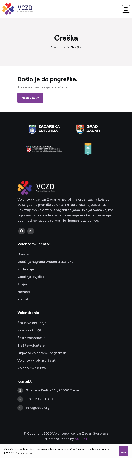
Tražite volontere (31, 345)
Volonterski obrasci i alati (36, 360)
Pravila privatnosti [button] (24, 453)
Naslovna (58, 47)
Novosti (23, 292)
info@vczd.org (38, 408)
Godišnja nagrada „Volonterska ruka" (45, 262)
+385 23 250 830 (39, 399)
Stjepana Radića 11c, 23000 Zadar (53, 390)
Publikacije (25, 269)
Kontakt (23, 299)
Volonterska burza (31, 368)
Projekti (23, 284)
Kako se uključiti (29, 330)
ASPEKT (81, 439)
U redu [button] (123, 451)
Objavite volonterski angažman (41, 353)
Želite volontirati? (31, 338)
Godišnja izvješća (30, 277)
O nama (23, 254)
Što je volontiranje (31, 323)
